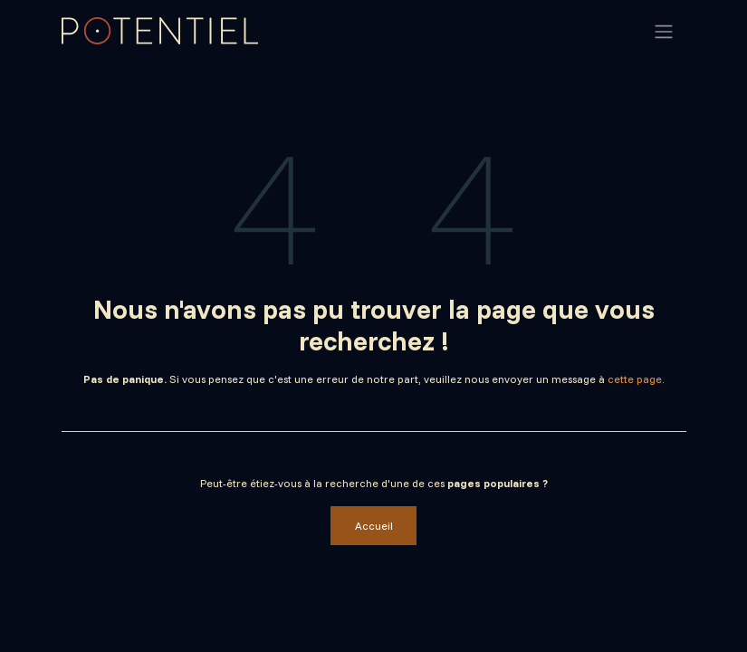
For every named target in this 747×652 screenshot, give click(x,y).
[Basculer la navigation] (663, 30)
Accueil (374, 525)
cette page (635, 379)
